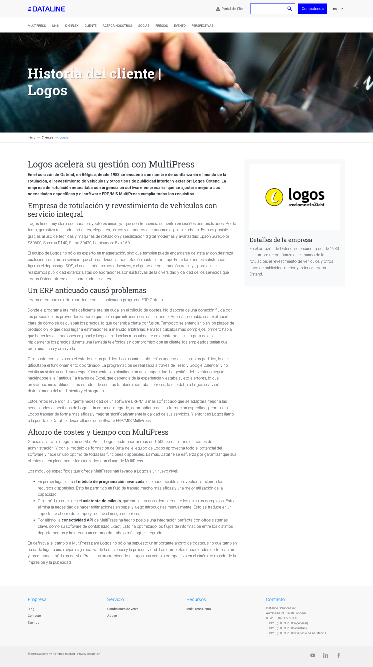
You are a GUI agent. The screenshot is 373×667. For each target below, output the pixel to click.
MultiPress (37, 26)
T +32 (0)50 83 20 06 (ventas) (286, 628)
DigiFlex (71, 26)
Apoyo (112, 616)
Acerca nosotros (117, 26)
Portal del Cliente (234, 9)
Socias (144, 26)
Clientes (47, 137)
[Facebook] (338, 656)
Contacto (34, 616)
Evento (180, 26)
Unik (55, 26)
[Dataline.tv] (312, 656)
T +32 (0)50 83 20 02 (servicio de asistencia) (297, 633)
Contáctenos (313, 8)
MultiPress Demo (198, 609)
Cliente (90, 26)
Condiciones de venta (122, 609)
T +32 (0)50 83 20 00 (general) (287, 623)
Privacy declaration (88, 654)
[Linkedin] (325, 656)
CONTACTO (275, 599)
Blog (31, 609)
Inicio (31, 137)
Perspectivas (203, 26)
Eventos (33, 622)
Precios (162, 26)
